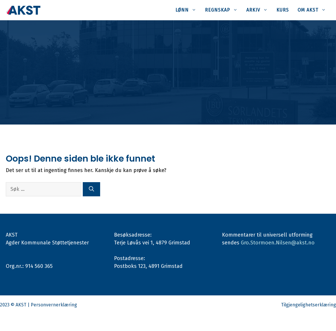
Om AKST (314, 10)
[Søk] (91, 189)
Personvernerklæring (54, 305)
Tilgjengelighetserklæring (308, 305)
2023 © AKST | (15, 305)
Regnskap (223, 10)
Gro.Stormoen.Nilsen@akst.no (278, 242)
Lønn (188, 10)
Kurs (282, 10)
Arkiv (259, 10)
